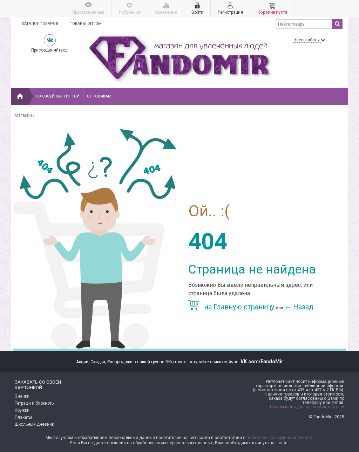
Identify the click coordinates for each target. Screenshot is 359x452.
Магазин (23, 115)
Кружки (22, 410)
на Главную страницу (232, 307)
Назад (298, 307)
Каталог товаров (40, 23)
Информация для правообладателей (307, 406)
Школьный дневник (34, 424)
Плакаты (23, 417)
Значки (22, 396)
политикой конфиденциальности (279, 437)
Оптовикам (99, 96)
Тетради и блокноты (35, 403)
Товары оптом (86, 23)
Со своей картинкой (58, 96)
